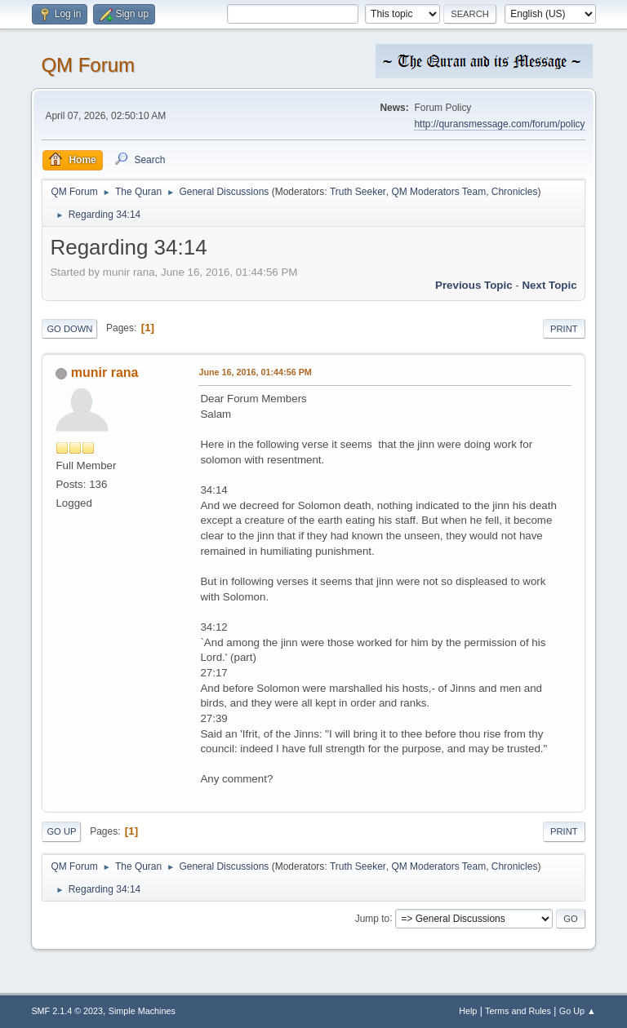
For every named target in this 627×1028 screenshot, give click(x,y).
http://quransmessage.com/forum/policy (499, 124)
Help (468, 1011)
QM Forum (88, 65)
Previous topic (474, 285)
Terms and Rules (518, 1011)
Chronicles (514, 191)
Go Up (61, 831)
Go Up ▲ (577, 1011)
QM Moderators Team (438, 191)
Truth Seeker (358, 191)
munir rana (105, 372)
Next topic (549, 285)
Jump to (372, 918)
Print (564, 329)
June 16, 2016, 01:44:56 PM (254, 372)
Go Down (69, 329)
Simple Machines (142, 1011)
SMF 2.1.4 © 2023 (67, 1011)
